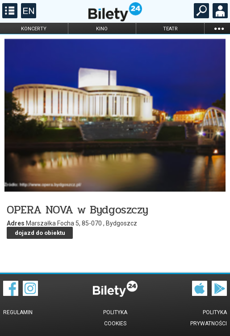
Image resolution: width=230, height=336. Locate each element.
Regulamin (18, 312)
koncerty (33, 29)
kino (102, 29)
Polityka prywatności (208, 318)
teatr (170, 29)
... (218, 28)
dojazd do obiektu (40, 232)
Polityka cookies (115, 318)
